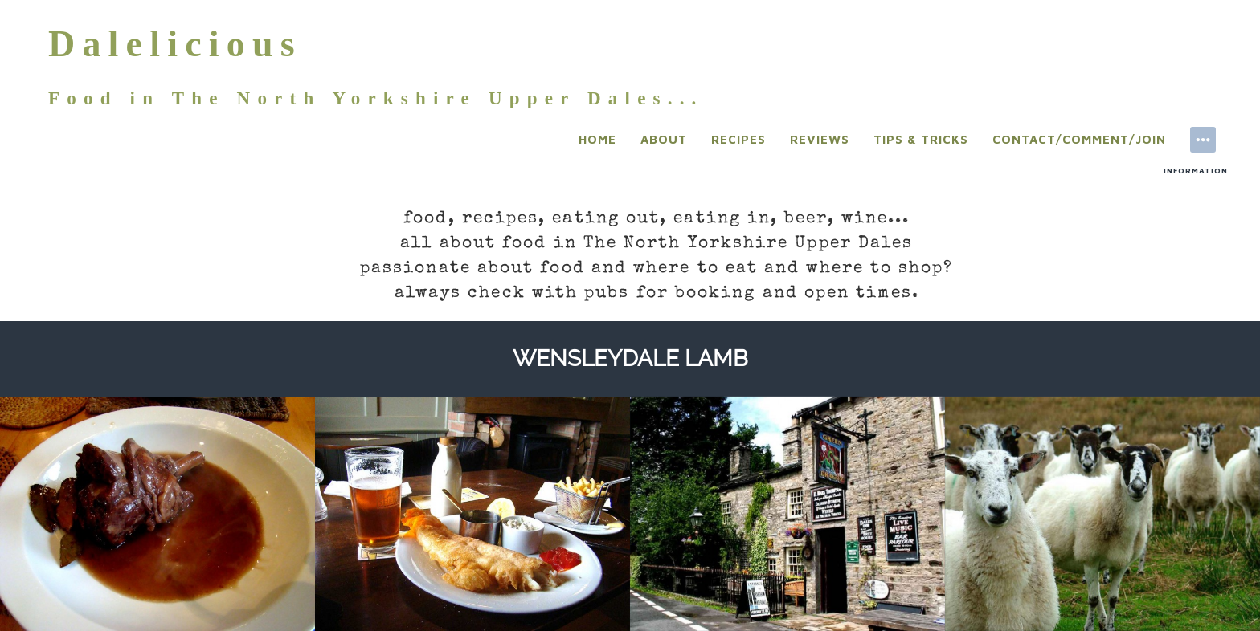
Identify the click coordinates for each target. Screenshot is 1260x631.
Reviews (819, 139)
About (663, 139)
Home (597, 139)
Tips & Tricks (920, 139)
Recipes (738, 139)
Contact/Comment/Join (1079, 139)
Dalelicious (175, 43)
